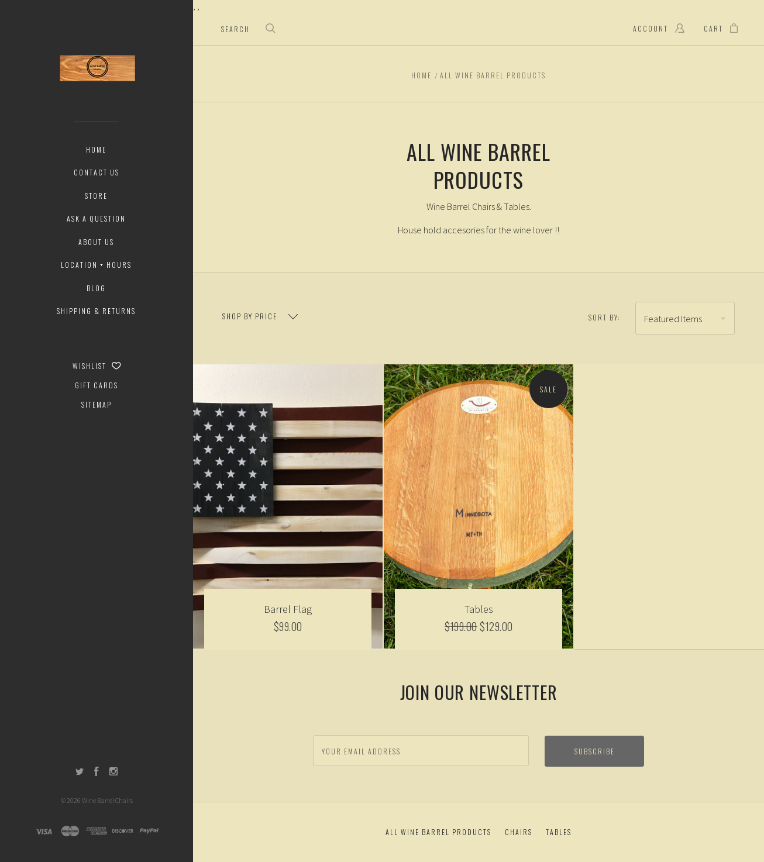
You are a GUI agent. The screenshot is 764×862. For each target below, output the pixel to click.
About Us (96, 242)
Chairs (518, 832)
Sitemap (96, 404)
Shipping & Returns (96, 311)
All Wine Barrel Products (438, 832)
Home (96, 149)
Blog (96, 288)
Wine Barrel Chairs (107, 800)
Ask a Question (96, 218)
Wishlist (97, 366)
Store (96, 196)
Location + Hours (96, 265)
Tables (559, 832)
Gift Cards (96, 385)
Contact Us (96, 172)
